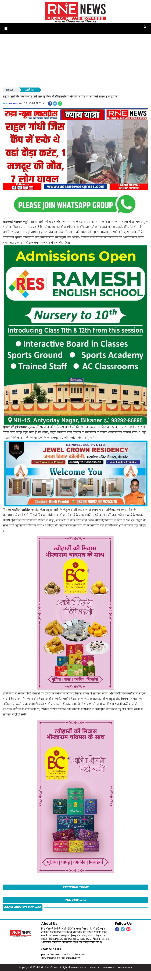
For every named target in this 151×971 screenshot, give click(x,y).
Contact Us (51, 948)
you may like (75, 899)
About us (94, 967)
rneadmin (12, 103)
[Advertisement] (75, 60)
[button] (6, 28)
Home (9, 89)
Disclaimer (108, 967)
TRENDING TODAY (75, 887)
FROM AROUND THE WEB (22, 907)
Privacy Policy (125, 967)
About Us (49, 923)
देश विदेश (29, 89)
